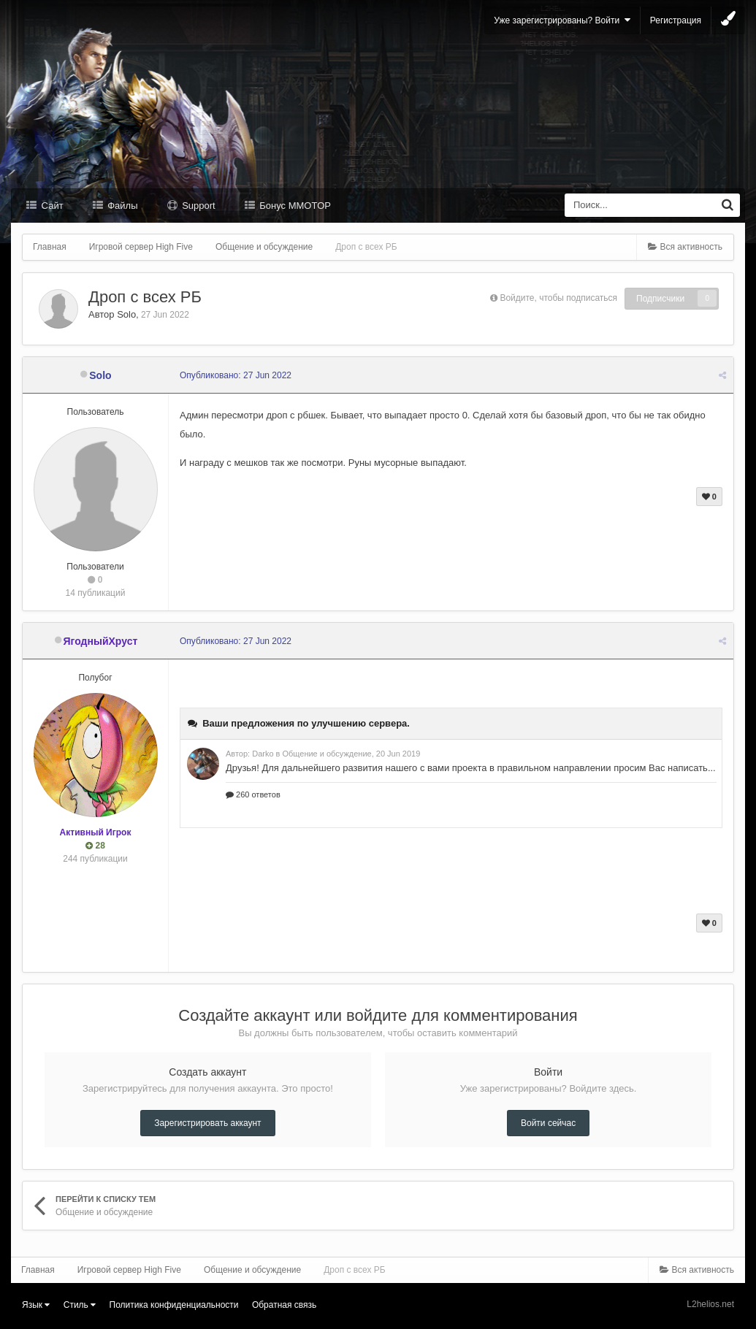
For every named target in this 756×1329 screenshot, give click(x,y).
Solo (126, 314)
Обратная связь (284, 1305)
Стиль (80, 1305)
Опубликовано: (235, 375)
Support (197, 205)
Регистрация (675, 20)
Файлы (121, 205)
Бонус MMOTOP (294, 205)
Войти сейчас (548, 1123)
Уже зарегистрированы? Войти (562, 20)
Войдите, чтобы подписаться (558, 298)
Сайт (51, 205)
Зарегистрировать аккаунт (207, 1123)
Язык (36, 1305)
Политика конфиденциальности (174, 1305)
